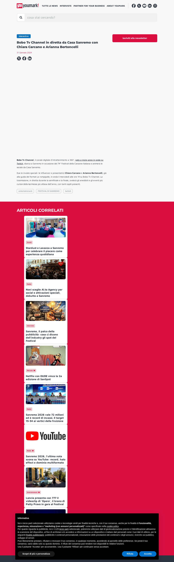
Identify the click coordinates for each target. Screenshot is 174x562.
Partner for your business (89, 5)
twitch (68, 145)
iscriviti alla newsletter (135, 38)
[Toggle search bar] (21, 17)
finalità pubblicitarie (35, 535)
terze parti (64, 529)
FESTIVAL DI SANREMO (48, 145)
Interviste (65, 5)
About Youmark (116, 5)
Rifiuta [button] (130, 554)
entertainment (25, 145)
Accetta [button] (148, 554)
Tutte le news (50, 5)
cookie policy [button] (113, 526)
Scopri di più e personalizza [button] (36, 554)
